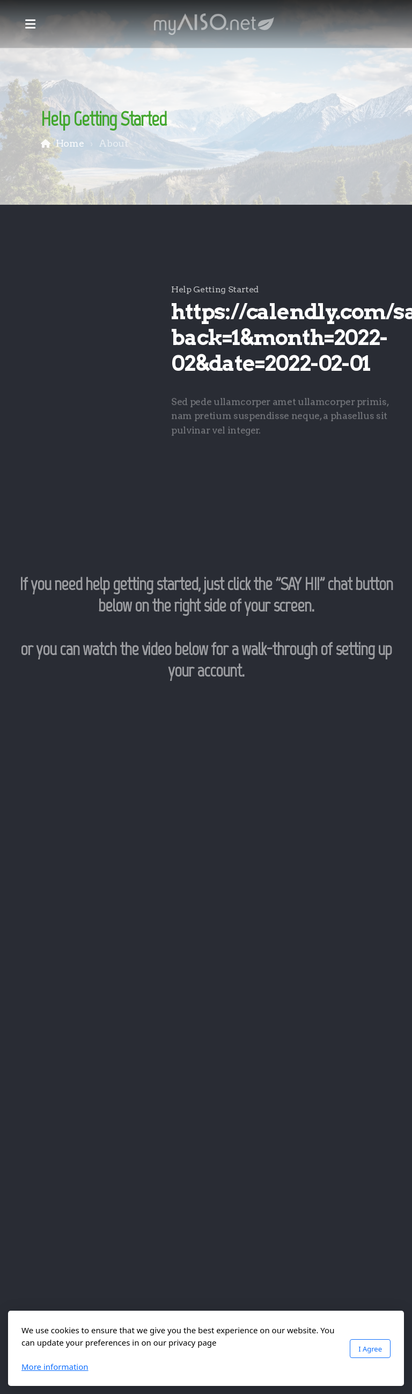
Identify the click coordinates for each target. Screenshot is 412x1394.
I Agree (370, 1349)
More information (55, 1366)
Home (70, 143)
